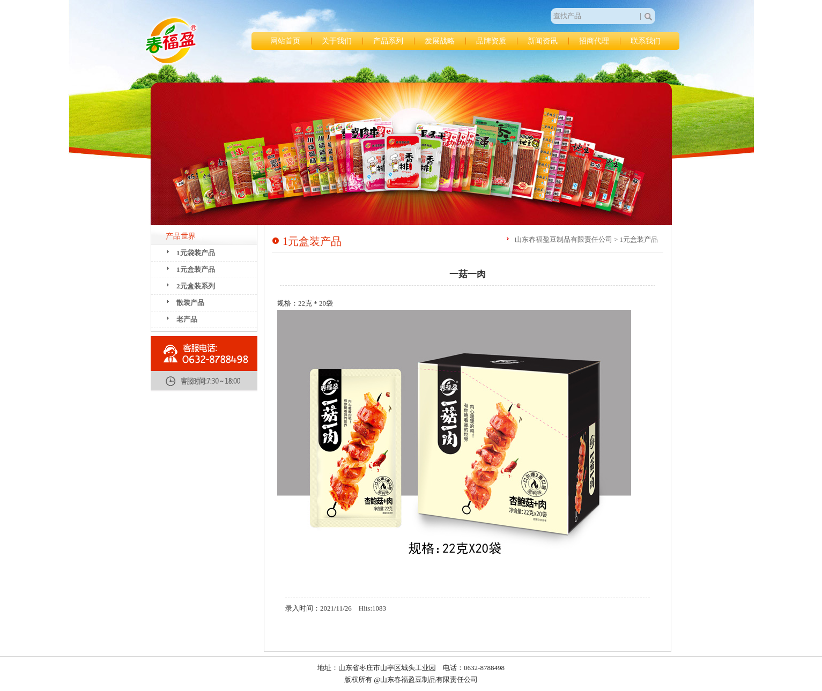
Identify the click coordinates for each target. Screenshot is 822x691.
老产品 (186, 319)
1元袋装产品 (195, 253)
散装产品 (190, 303)
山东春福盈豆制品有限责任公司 (171, 40)
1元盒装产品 (195, 269)
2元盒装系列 (195, 286)
